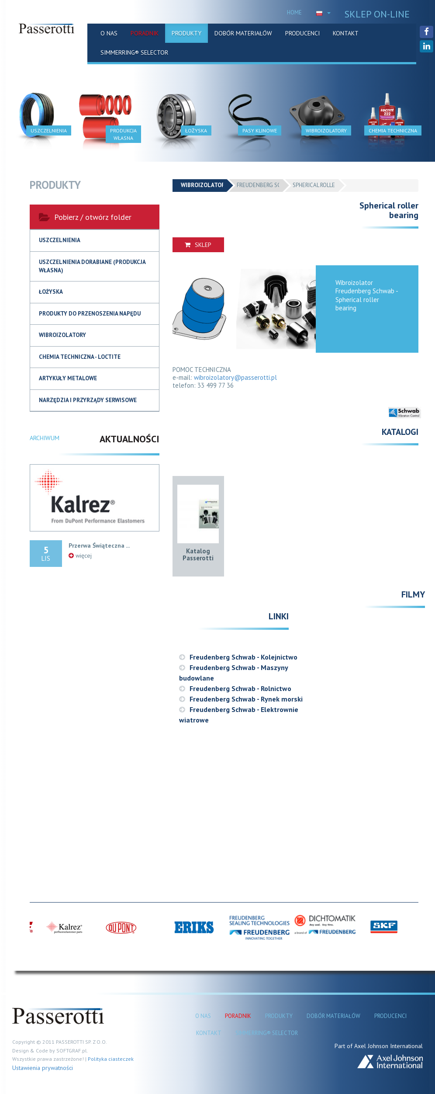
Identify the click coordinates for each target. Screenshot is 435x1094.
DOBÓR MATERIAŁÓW (243, 33)
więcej (80, 555)
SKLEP (198, 245)
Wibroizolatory (62, 335)
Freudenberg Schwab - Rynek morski (241, 699)
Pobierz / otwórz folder (85, 217)
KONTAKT (346, 33)
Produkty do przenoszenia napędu (90, 313)
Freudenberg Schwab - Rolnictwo (235, 688)
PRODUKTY (186, 33)
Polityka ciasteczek (111, 1059)
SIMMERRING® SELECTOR (134, 52)
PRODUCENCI (302, 33)
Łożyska (51, 291)
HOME (294, 12)
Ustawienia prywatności (42, 1068)
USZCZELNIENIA (59, 240)
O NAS (108, 33)
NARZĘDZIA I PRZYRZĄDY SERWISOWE (88, 400)
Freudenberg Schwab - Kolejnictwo (238, 657)
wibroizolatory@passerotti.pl (235, 377)
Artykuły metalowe (68, 378)
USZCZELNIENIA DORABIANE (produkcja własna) (92, 266)
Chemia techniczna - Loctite (80, 357)
